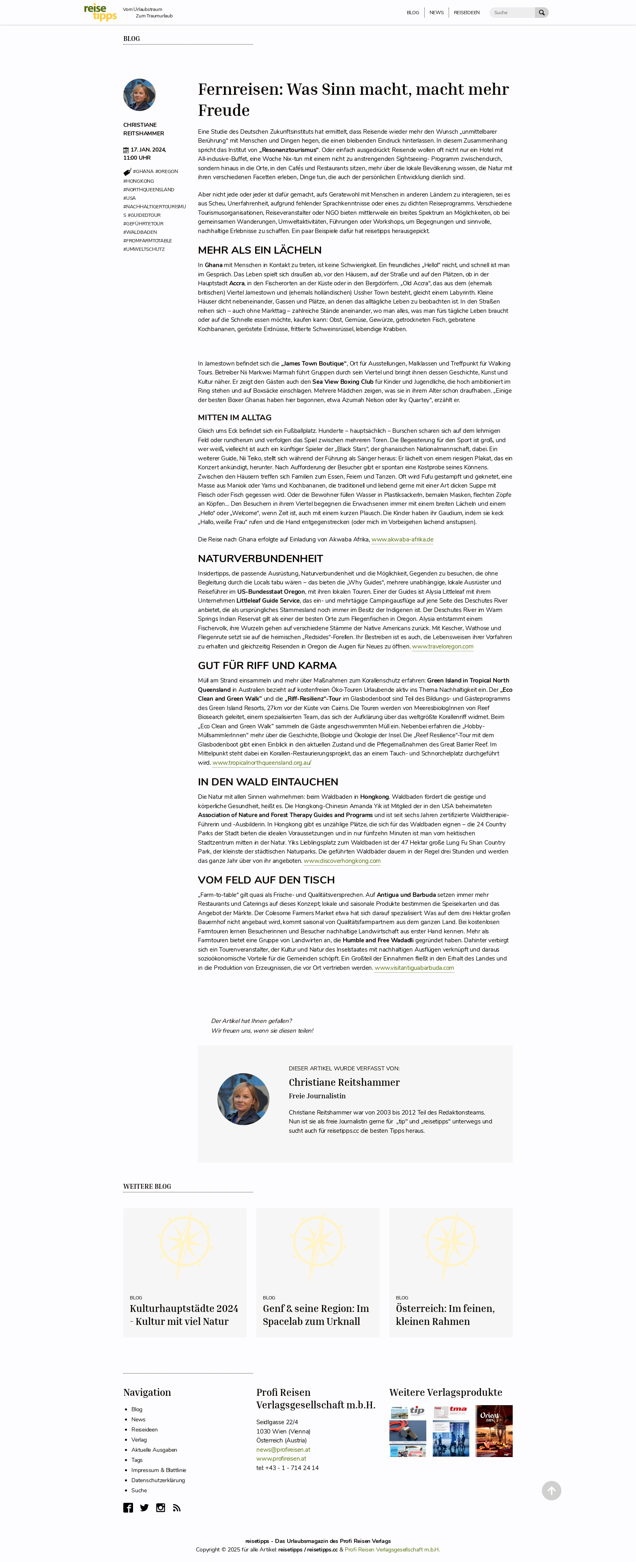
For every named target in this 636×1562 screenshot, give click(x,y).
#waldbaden (140, 232)
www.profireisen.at (281, 1459)
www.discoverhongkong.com (342, 861)
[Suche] (512, 12)
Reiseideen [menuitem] (467, 12)
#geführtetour (143, 223)
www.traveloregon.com (442, 646)
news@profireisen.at (283, 1450)
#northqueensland (148, 189)
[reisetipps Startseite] (103, 12)
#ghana (143, 172)
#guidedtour (144, 215)
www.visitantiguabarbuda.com (414, 968)
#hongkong (138, 181)
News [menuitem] (437, 12)
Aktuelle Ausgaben (154, 1450)
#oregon (166, 172)
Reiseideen (144, 1430)
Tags (137, 1460)
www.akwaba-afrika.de (403, 539)
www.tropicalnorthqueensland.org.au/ (262, 763)
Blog (131, 38)
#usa (129, 198)
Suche (139, 1490)
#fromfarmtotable (147, 241)
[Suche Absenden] (542, 12)
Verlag (139, 1440)
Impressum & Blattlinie (158, 1470)
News (138, 1419)
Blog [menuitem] (413, 12)
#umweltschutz (144, 249)
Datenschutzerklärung (158, 1480)
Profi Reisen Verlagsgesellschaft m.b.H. (392, 1549)
